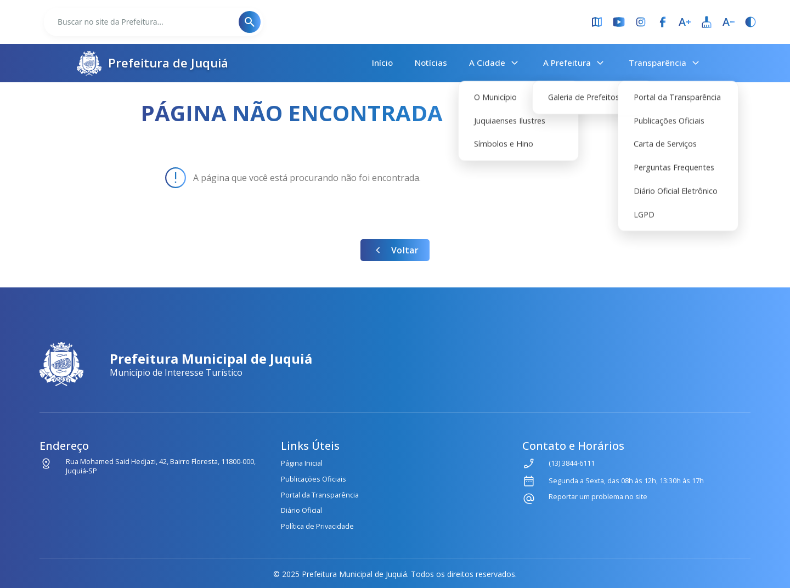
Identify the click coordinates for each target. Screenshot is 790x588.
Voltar (395, 250)
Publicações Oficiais (313, 479)
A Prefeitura (575, 63)
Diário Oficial (301, 510)
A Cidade (495, 63)
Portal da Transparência (320, 495)
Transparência (665, 63)
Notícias (431, 62)
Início (382, 62)
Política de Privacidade (317, 526)
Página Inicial (302, 463)
